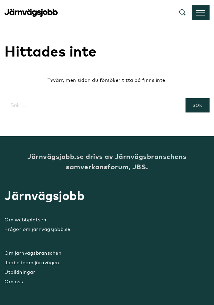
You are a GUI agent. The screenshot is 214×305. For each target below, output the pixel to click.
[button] (182, 13)
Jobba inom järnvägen (31, 262)
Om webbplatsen (25, 220)
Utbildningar (19, 272)
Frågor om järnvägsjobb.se (37, 229)
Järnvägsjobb (31, 13)
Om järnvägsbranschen (32, 253)
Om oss (13, 281)
